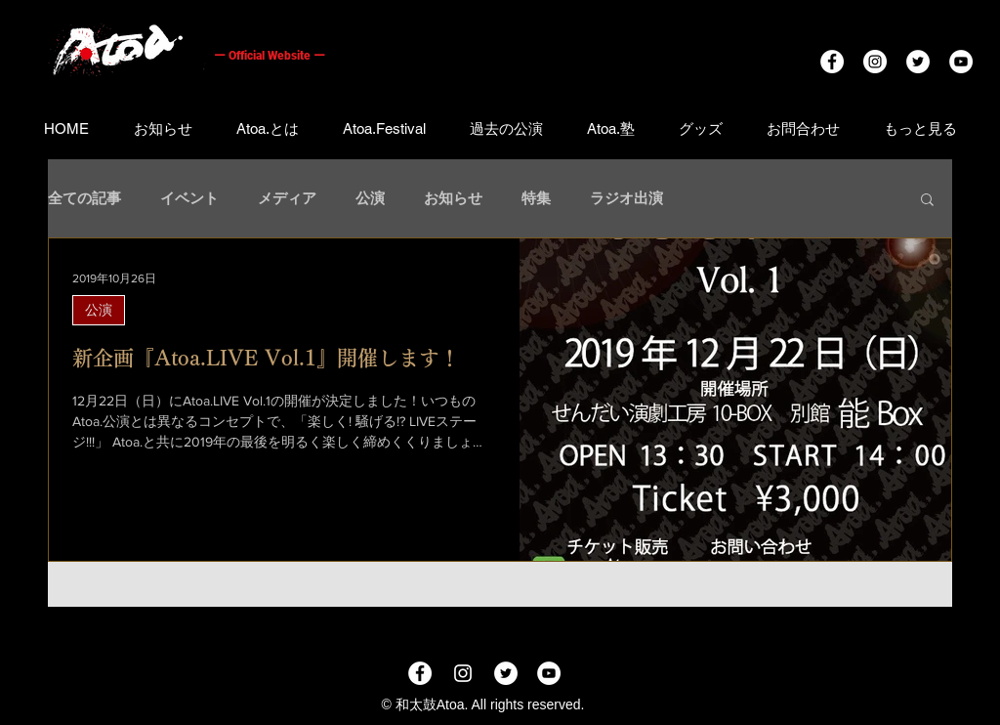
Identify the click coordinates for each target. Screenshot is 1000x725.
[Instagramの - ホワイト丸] (875, 61)
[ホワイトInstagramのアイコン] (463, 673)
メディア (287, 198)
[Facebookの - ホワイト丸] (832, 61)
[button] (927, 201)
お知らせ (453, 198)
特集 (536, 198)
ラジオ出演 (626, 198)
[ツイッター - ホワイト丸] (918, 61)
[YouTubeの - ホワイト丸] (961, 61)
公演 (370, 198)
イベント (189, 198)
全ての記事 (84, 198)
